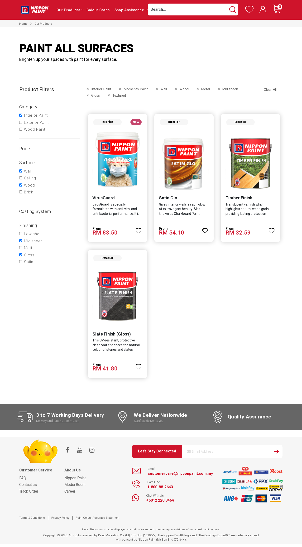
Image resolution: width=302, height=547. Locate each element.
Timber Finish (239, 199)
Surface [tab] (27, 162)
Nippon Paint (75, 480)
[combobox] (193, 9)
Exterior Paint (36, 122)
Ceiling (30, 178)
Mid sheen (33, 241)
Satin (28, 262)
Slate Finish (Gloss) (110, 336)
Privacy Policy (60, 520)
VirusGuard (102, 199)
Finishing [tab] (28, 225)
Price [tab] (24, 148)
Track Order (28, 494)
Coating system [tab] (35, 211)
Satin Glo (167, 199)
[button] (138, 230)
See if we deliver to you (148, 423)
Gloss (29, 255)
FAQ (22, 480)
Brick (28, 192)
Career (69, 494)
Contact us (28, 487)
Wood (29, 185)
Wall (28, 171)
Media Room (75, 487)
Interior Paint (36, 115)
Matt (28, 248)
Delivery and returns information (57, 423)
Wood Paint (34, 129)
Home (23, 23)
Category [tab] (28, 106)
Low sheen (34, 234)
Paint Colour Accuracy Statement (98, 520)
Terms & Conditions (32, 520)
